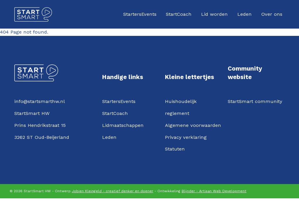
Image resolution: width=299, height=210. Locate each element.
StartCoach (179, 14)
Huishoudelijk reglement (181, 107)
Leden (244, 14)
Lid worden (214, 14)
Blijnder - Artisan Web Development (214, 191)
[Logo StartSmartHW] (33, 14)
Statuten (175, 149)
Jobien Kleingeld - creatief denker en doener (112, 191)
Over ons (271, 14)
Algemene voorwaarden (193, 125)
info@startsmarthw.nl (39, 101)
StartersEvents (140, 14)
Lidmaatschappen (123, 125)
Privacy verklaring (186, 137)
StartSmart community (255, 101)
